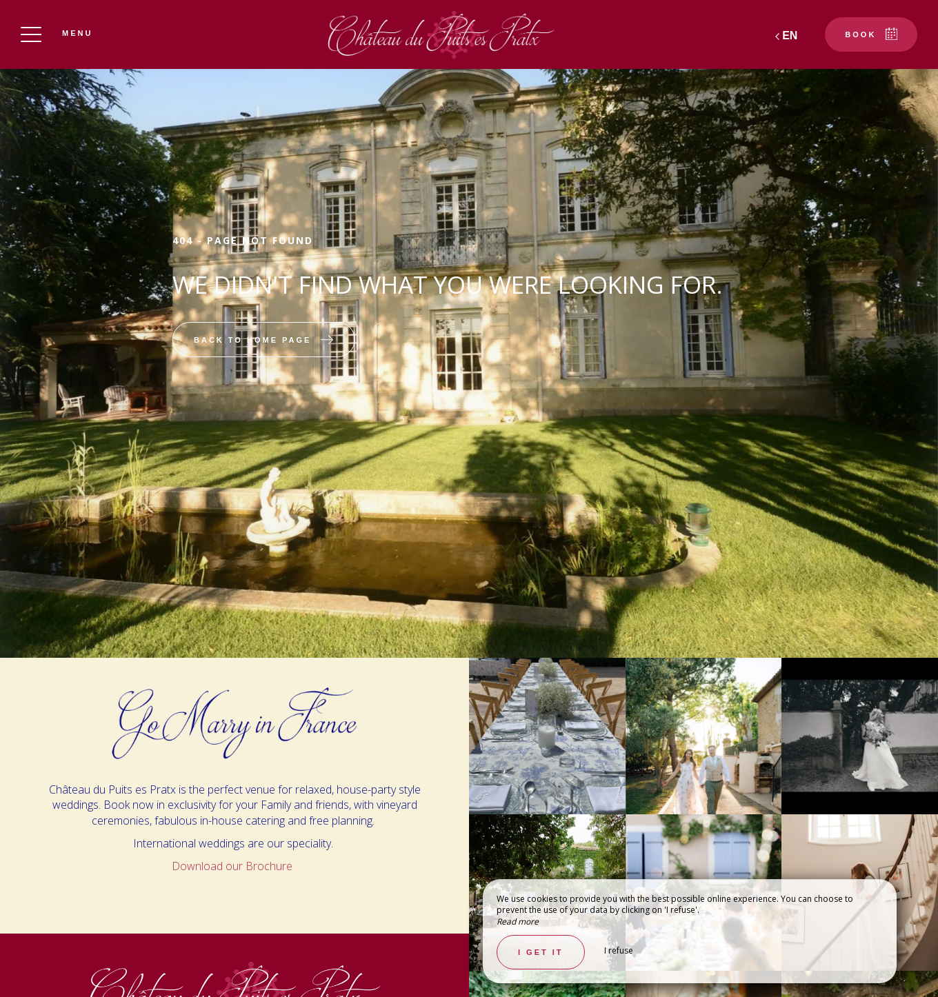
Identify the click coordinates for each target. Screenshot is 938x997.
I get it (540, 952)
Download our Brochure (233, 866)
